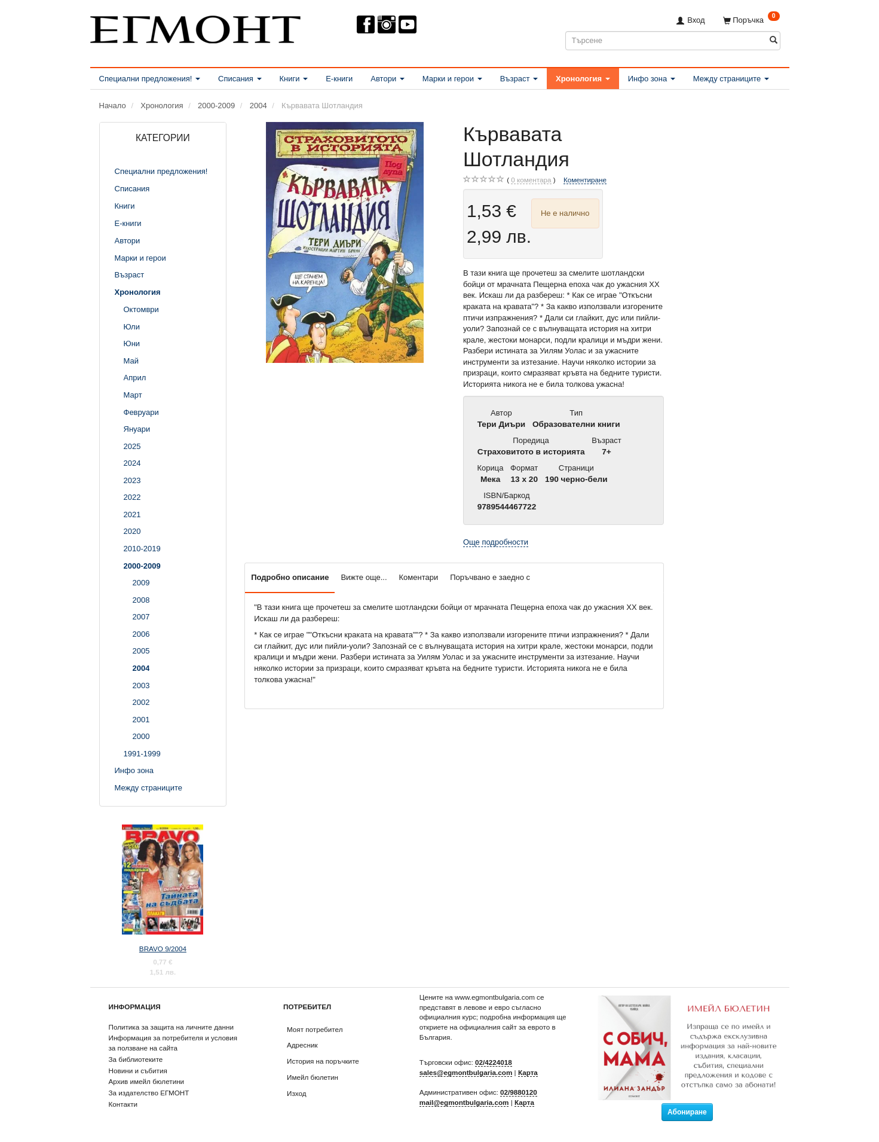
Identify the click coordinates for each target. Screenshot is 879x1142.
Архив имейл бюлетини (147, 1081)
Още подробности (495, 542)
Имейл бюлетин (312, 1077)
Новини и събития (138, 1070)
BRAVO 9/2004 (162, 948)
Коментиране (585, 180)
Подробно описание (290, 577)
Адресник (302, 1045)
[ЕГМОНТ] (195, 27)
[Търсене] (773, 40)
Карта (528, 1072)
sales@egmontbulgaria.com (466, 1072)
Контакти (123, 1104)
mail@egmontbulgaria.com (464, 1102)
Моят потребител (314, 1029)
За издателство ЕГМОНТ (149, 1093)
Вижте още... (364, 577)
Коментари (419, 577)
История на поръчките (323, 1061)
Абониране (687, 1112)
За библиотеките (136, 1059)
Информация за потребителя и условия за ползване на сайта (173, 1043)
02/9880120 (518, 1092)
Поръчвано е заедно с (490, 577)
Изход (297, 1093)
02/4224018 (493, 1062)
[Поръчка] (751, 20)
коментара (531, 180)
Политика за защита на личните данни (171, 1027)
